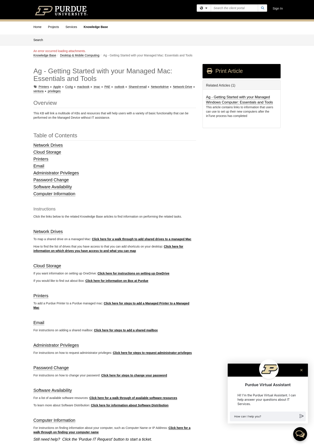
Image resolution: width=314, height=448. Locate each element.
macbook (83, 87)
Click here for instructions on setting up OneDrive (133, 273)
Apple (57, 87)
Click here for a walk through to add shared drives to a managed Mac (141, 239)
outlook (119, 87)
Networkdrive (160, 87)
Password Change (51, 179)
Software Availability (52, 186)
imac (97, 87)
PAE (107, 87)
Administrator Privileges (56, 173)
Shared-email (138, 87)
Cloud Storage (47, 152)
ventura (38, 91)
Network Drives (48, 145)
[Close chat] (301, 370)
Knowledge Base (96, 27)
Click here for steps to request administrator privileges (152, 352)
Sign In (278, 8)
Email (38, 166)
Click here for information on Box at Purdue (116, 280)
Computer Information (54, 193)
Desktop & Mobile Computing (79, 55)
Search (39, 40)
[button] (268, 416)
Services (71, 27)
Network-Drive (182, 87)
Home (37, 27)
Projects (53, 27)
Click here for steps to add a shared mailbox (126, 330)
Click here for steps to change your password (134, 375)
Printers (44, 87)
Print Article (224, 71)
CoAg (69, 87)
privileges (54, 91)
